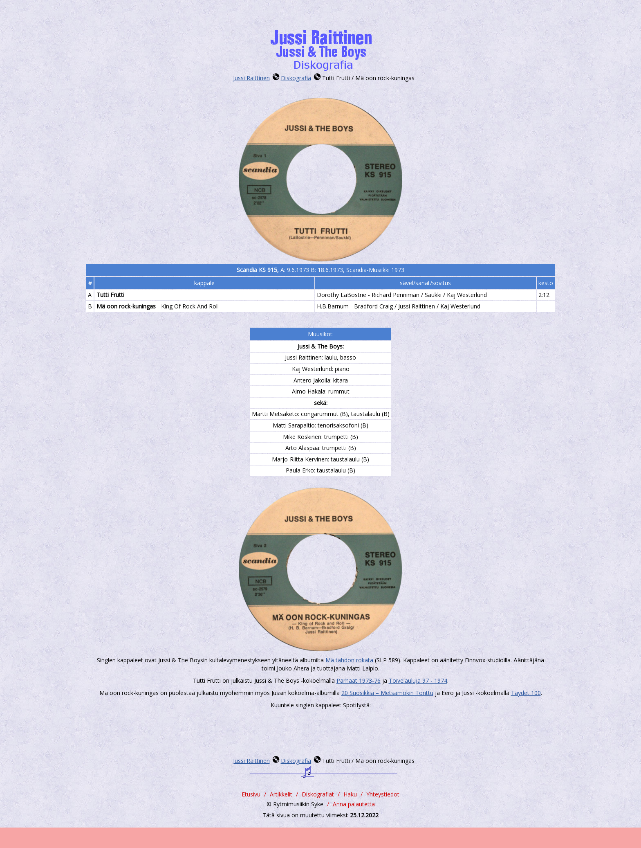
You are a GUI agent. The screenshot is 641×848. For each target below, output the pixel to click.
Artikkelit (281, 794)
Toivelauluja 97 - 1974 (418, 680)
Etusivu (251, 794)
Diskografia (296, 78)
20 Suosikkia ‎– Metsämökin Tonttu (387, 693)
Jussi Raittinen (251, 78)
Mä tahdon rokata (349, 660)
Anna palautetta (354, 804)
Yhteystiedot (382, 794)
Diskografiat (318, 794)
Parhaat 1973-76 (358, 680)
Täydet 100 (526, 693)
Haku (350, 794)
